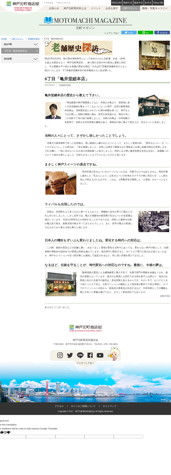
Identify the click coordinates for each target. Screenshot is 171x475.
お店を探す (111, 8)
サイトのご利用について (83, 406)
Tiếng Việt (158, 3)
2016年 (8, 58)
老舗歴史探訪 (34, 39)
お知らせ (54, 8)
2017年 (8, 44)
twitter (130, 33)
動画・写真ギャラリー (155, 8)
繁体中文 (138, 3)
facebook (163, 33)
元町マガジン (130, 8)
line (147, 33)
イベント (96, 8)
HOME (4, 39)
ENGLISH (117, 3)
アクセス (49, 3)
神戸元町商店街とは (75, 8)
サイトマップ (64, 3)
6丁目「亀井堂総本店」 (54, 39)
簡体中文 (127, 3)
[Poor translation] (7, 433)
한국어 (148, 3)
